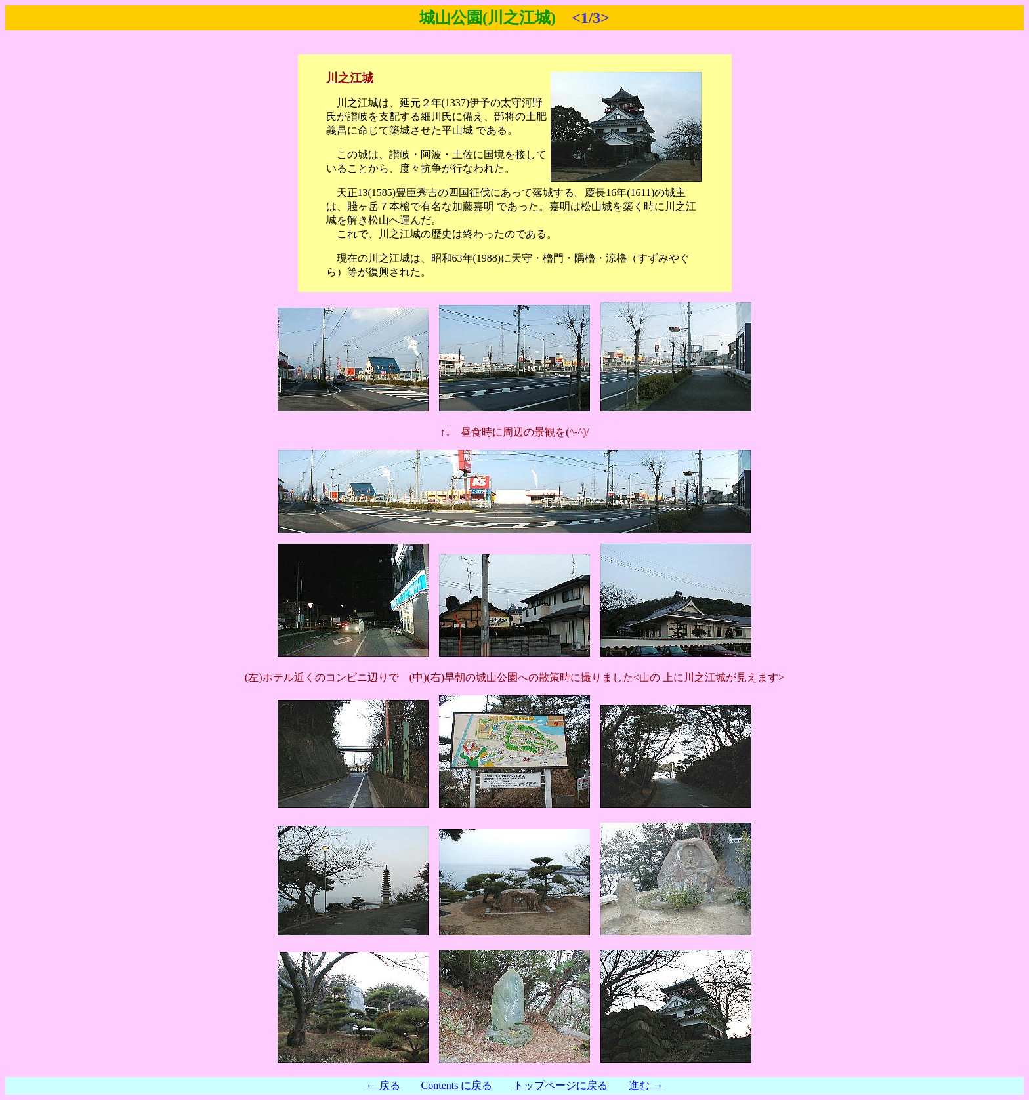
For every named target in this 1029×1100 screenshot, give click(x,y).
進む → (646, 1085)
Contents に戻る (457, 1085)
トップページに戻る (560, 1085)
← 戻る (383, 1085)
